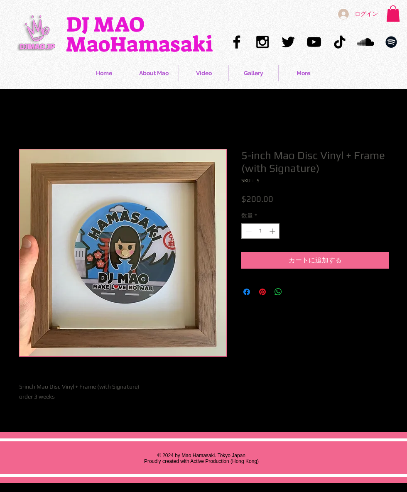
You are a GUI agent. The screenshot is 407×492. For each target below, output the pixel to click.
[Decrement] (248, 231)
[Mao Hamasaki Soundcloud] (365, 42)
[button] (393, 13)
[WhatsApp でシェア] (278, 292)
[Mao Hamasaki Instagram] (262, 42)
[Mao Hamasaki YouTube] (314, 42)
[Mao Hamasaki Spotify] (391, 42)
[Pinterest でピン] (262, 292)
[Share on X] (294, 292)
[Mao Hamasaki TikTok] (339, 42)
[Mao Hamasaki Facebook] (236, 42)
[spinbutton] (260, 231)
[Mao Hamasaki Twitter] (288, 42)
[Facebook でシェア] (247, 292)
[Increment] (273, 231)
